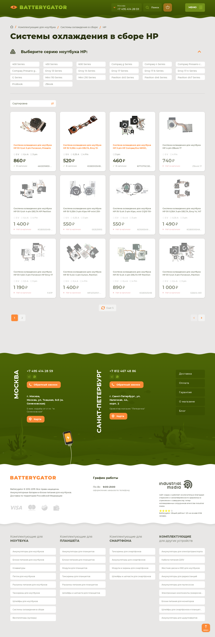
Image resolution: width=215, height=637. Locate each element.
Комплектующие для (33, 539)
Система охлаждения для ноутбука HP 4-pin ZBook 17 (181, 144)
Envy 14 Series (86, 71)
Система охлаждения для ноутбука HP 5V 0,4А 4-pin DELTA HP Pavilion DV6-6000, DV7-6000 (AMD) (33, 209)
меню (195, 8)
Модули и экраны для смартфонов (130, 568)
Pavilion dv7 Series (189, 77)
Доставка (185, 374)
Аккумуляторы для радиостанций (179, 576)
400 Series (18, 64)
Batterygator (33, 478)
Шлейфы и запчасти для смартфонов (131, 576)
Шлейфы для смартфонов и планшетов (182, 610)
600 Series (84, 64)
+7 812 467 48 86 (123, 371)
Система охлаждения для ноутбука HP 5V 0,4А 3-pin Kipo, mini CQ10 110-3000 (132, 207)
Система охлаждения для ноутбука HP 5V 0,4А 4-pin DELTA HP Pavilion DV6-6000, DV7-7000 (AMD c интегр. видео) (132, 275)
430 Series (51, 64)
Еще (110, 308)
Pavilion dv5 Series (123, 77)
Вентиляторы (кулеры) (25, 618)
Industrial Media (175, 484)
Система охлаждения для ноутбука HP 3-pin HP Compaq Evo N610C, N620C (132, 144)
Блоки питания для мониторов (178, 601)
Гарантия (185, 392)
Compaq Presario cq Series (191, 64)
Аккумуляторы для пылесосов (178, 585)
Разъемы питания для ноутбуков (30, 585)
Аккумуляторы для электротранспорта (182, 552)
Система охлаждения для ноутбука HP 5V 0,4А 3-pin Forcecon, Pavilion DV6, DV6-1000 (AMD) (181, 273)
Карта (37, 419)
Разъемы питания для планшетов (80, 585)
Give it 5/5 (171, 510)
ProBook (17, 84)
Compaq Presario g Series (25, 71)
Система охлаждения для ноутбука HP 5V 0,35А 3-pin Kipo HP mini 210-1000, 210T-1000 (81, 209)
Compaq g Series (122, 64)
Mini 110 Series (53, 77)
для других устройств (182, 538)
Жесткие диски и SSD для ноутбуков (181, 568)
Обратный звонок (46, 385)
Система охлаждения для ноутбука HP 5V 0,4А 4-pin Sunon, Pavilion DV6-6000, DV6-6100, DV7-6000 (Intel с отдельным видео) (82, 275)
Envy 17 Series (120, 71)
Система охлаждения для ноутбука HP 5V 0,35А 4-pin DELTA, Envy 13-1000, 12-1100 (82, 146)
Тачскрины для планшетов (76, 576)
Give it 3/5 (166, 510)
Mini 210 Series (87, 77)
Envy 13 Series (53, 71)
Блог (182, 411)
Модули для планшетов (74, 568)
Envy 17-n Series (187, 71)
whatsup (34, 376)
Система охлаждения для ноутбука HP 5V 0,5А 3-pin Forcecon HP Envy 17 (32, 271)
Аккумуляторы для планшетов (78, 552)
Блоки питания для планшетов (78, 560)
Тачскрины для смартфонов (126, 552)
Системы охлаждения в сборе (28, 610)
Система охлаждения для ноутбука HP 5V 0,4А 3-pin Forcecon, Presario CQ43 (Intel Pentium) (32, 146)
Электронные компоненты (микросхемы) (183, 593)
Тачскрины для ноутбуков (26, 593)
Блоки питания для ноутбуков (28, 560)
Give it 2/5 (163, 510)
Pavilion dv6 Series (156, 77)
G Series (17, 77)
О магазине (187, 401)
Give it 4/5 (169, 510)
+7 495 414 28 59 (128, 9)
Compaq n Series (155, 64)
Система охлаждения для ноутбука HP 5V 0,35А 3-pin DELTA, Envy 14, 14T (181, 207)
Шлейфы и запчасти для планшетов (81, 593)
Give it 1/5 (160, 510)
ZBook (49, 84)
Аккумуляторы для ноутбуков (28, 552)
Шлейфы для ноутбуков (25, 601)
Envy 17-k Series (154, 71)
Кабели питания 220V (173, 560)
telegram (29, 376)
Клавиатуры (19, 568)
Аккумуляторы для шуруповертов (179, 618)
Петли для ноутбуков (24, 576)
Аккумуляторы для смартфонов (128, 560)
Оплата (184, 383)
